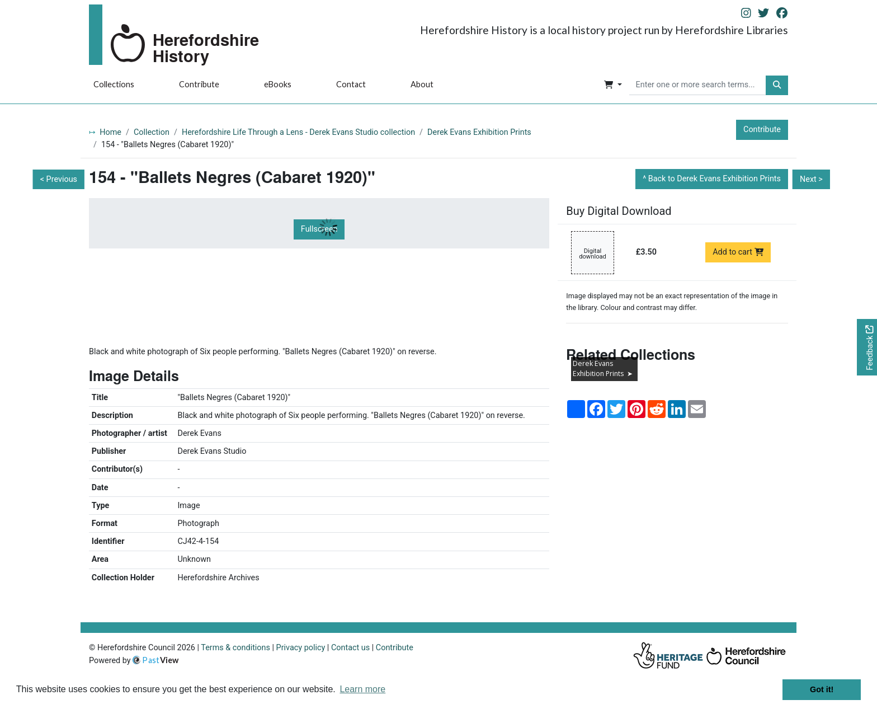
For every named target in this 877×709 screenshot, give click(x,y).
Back (714, 179)
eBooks (277, 84)
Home (110, 132)
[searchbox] (697, 86)
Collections (113, 84)
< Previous (58, 179)
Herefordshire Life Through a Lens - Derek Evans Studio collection (298, 132)
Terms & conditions (235, 647)
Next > (811, 179)
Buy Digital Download (618, 211)
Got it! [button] (821, 689)
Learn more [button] (362, 689)
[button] (613, 86)
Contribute (199, 84)
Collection (151, 132)
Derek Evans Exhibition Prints (479, 132)
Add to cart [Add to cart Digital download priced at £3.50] (738, 252)
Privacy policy (301, 647)
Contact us (350, 647)
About (422, 84)
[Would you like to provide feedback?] (867, 347)
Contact (351, 84)
